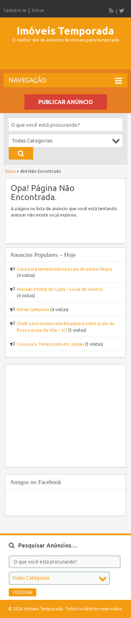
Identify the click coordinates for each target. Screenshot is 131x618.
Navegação (65, 80)
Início (10, 171)
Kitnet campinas (33, 309)
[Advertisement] (67, 59)
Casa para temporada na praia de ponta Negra (64, 268)
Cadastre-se (15, 10)
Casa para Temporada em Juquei (50, 343)
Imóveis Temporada (65, 31)
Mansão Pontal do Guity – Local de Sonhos (60, 289)
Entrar (38, 10)
